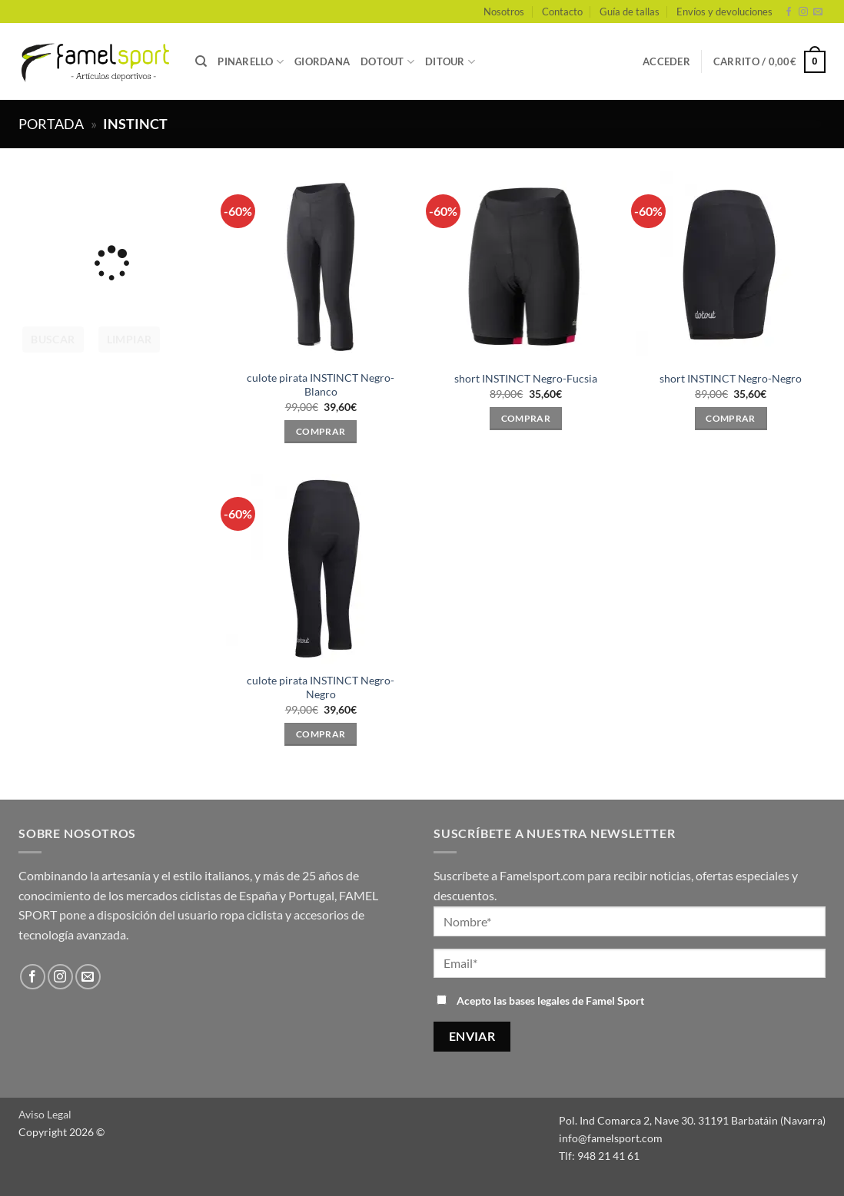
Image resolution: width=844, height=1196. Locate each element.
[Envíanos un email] (817, 12)
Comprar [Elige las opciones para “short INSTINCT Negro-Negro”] (730, 418)
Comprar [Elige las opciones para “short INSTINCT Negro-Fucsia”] (525, 418)
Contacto (562, 11)
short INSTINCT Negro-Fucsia (525, 378)
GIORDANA (322, 61)
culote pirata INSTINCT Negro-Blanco (320, 385)
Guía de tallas (630, 11)
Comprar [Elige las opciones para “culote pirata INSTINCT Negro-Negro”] (320, 734)
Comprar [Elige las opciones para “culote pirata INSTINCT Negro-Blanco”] (320, 431)
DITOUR (450, 62)
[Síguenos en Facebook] (788, 12)
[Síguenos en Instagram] (803, 12)
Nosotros (503, 11)
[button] (666, 61)
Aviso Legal (44, 1114)
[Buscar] (201, 61)
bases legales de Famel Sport (576, 1000)
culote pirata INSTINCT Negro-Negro (320, 687)
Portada (51, 123)
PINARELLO (251, 62)
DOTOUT (387, 62)
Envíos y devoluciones (724, 11)
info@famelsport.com (611, 1138)
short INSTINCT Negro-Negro (731, 378)
